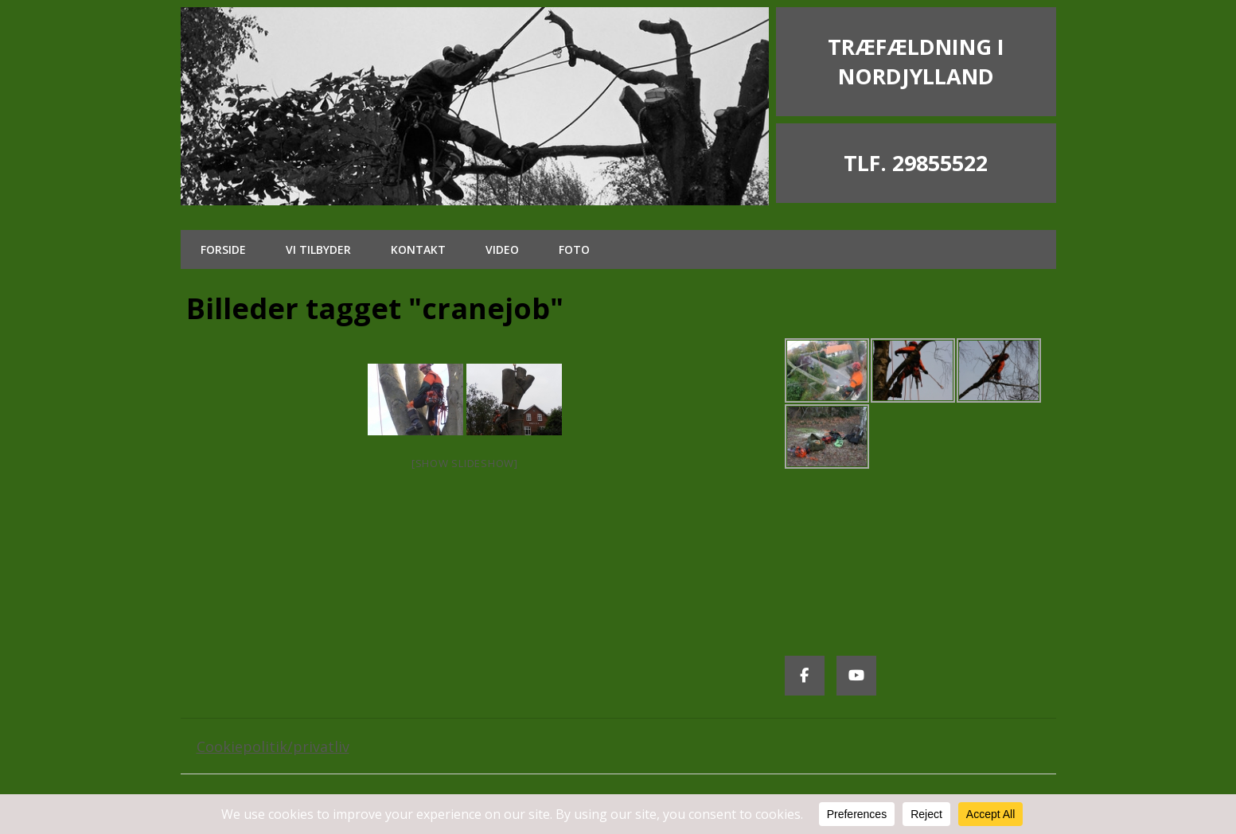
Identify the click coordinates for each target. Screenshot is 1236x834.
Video (502, 249)
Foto (574, 249)
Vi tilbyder (318, 249)
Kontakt (418, 249)
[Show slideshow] (464, 463)
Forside (223, 249)
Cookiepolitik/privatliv (273, 746)
